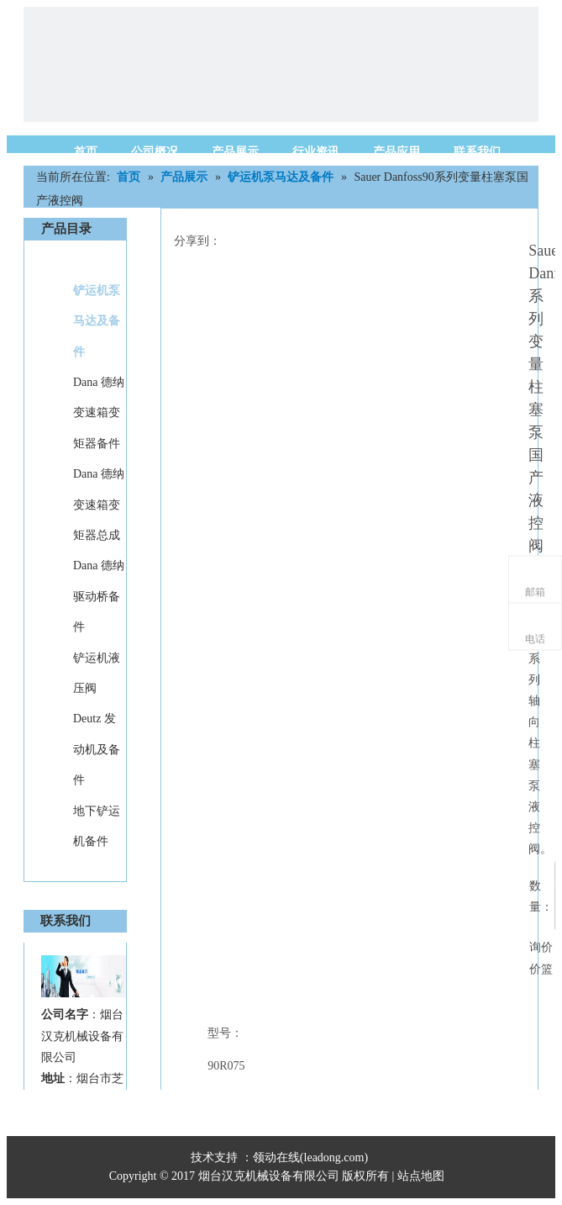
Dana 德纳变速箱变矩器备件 (98, 413)
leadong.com (334, 1157)
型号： (225, 1033)
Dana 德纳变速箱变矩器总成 (98, 505)
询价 (541, 947)
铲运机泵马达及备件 (96, 321)
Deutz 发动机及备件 (96, 749)
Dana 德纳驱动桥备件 (98, 596)
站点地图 (422, 1176)
